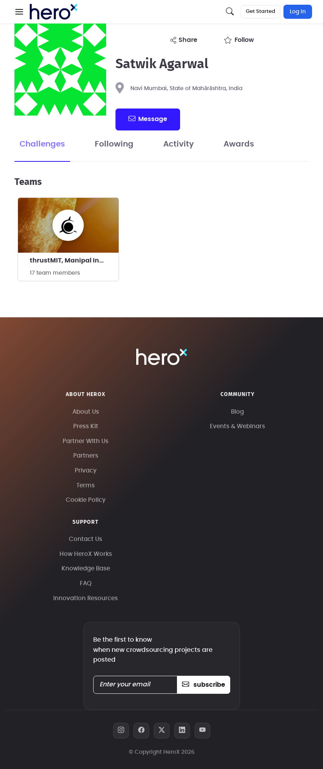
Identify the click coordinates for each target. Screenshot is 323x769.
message (147, 118)
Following (114, 144)
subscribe (203, 684)
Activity (178, 144)
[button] (19, 12)
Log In (298, 11)
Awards (239, 144)
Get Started (260, 11)
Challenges (42, 144)
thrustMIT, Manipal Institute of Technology (74, 260)
